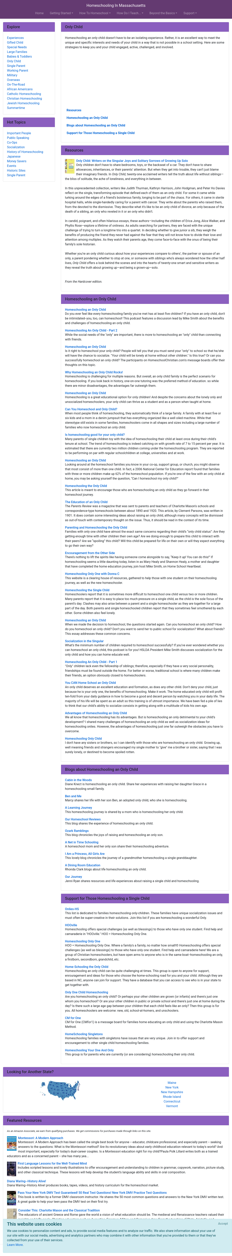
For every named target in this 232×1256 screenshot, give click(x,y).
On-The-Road (16, 84)
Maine (172, 1083)
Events (11, 166)
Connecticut (172, 1101)
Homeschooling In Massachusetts (116, 5)
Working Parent (17, 70)
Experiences (15, 38)
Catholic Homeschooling (24, 94)
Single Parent (16, 66)
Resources (74, 110)
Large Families (17, 52)
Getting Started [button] (60, 13)
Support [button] (188, 13)
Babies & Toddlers (19, 56)
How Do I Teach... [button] (129, 13)
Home (39, 13)
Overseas (13, 80)
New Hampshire (172, 1092)
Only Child (14, 61)
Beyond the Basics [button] (162, 13)
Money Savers (16, 161)
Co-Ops (12, 142)
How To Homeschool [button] (93, 13)
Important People (19, 133)
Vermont (172, 1106)
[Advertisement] (145, 78)
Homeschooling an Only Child (87, 118)
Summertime (16, 108)
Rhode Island (172, 1097)
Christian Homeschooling (24, 98)
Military (12, 75)
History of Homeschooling (25, 152)
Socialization (16, 147)
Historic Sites (16, 170)
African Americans (20, 89)
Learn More (15, 1245)
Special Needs (17, 47)
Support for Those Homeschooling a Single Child (101, 133)
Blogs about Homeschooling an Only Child (96, 125)
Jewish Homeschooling (23, 103)
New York (172, 1087)
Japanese (13, 156)
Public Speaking (18, 138)
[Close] (223, 1223)
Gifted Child (15, 42)
